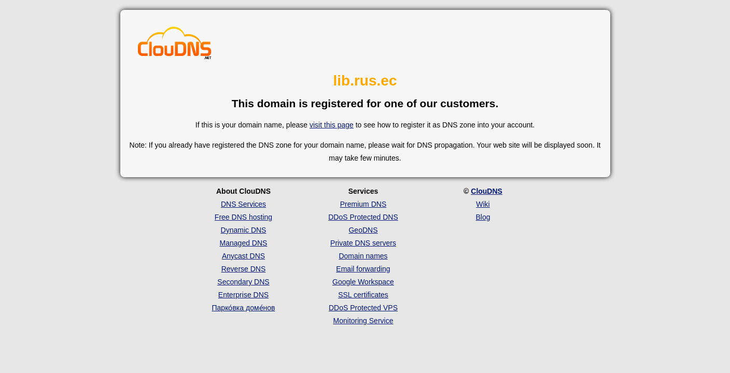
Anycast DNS (243, 256)
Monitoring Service (363, 321)
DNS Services (243, 204)
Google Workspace (363, 282)
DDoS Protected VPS (363, 308)
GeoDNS (362, 230)
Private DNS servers (363, 243)
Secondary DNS (243, 282)
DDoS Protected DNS (363, 217)
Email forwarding (363, 269)
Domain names (363, 256)
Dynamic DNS (243, 230)
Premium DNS (363, 204)
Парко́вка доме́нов (243, 308)
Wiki (482, 204)
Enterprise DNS (243, 295)
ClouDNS (486, 191)
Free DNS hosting (243, 217)
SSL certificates (363, 295)
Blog (482, 217)
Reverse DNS (243, 269)
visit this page (332, 125)
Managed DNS (244, 243)
